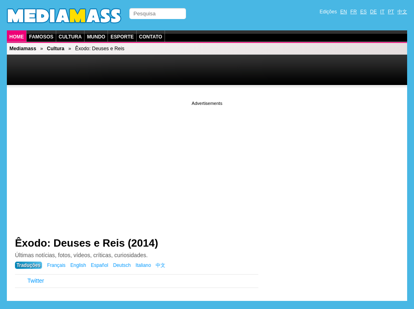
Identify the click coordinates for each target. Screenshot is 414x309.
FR (354, 12)
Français (56, 265)
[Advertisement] (207, 164)
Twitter (35, 280)
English (78, 265)
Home (16, 37)
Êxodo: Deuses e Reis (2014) (86, 243)
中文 (402, 12)
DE (373, 12)
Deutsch (122, 265)
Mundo (96, 37)
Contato (150, 37)
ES (363, 12)
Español (99, 265)
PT (391, 12)
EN (343, 12)
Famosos (41, 37)
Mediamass (22, 48)
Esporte (121, 37)
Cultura (70, 37)
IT (382, 12)
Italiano (143, 265)
